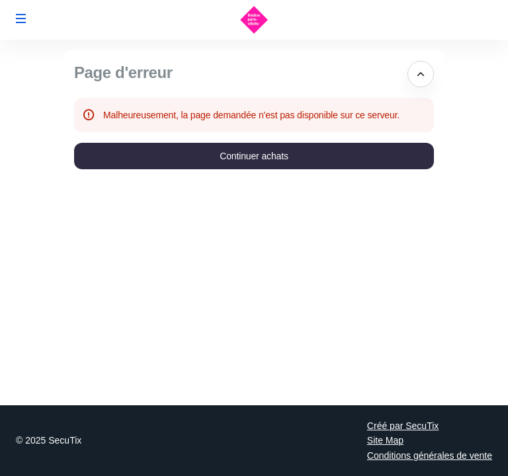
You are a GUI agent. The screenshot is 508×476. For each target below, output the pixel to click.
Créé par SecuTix (403, 425)
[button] (21, 18)
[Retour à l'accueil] (254, 20)
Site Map (385, 440)
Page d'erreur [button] (123, 72)
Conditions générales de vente (429, 455)
